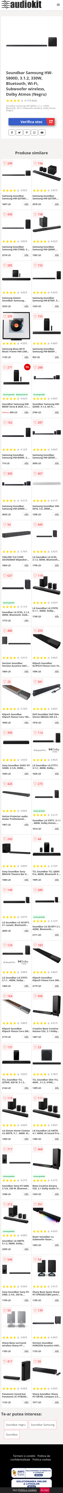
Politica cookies (41, 1459)
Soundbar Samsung (43, 1425)
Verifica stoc (38, 121)
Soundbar (12, 1434)
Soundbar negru (16, 1425)
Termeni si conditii (24, 1456)
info (26, 203)
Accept (45, 1490)
